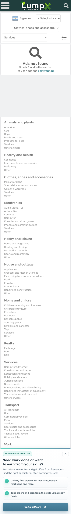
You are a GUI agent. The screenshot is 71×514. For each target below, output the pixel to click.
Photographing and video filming (22, 387)
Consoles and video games (19, 221)
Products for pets (14, 140)
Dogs (7, 134)
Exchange (10, 348)
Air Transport (11, 409)
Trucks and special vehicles (19, 430)
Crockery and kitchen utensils (21, 272)
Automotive (10, 211)
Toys (6, 329)
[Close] (65, 454)
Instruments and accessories (20, 163)
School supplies (13, 318)
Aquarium (10, 127)
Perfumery (10, 166)
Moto (7, 420)
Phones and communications (20, 224)
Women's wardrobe (15, 188)
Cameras (9, 214)
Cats (6, 130)
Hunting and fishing (15, 247)
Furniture (9, 283)
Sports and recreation (16, 253)
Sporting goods (13, 322)
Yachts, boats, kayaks (16, 433)
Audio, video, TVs (13, 207)
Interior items (12, 286)
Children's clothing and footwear (22, 305)
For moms (10, 315)
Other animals (12, 147)
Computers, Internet (15, 367)
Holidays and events (15, 377)
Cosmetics (10, 159)
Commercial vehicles (16, 416)
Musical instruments (15, 250)
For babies (10, 312)
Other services (12, 397)
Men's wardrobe (13, 182)
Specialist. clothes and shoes (20, 185)
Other (7, 170)
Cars (6, 413)
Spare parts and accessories (20, 426)
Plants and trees (13, 137)
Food (7, 279)
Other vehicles (12, 437)
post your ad (46, 71)
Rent (7, 351)
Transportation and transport (20, 394)
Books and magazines (16, 243)
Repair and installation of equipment (24, 390)
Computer (10, 217)
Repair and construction (18, 289)
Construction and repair (17, 370)
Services (9, 144)
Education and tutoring (17, 373)
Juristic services (13, 380)
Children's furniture (15, 308)
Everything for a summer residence (24, 276)
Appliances (10, 269)
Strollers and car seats (17, 325)
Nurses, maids (12, 384)
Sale (6, 354)
